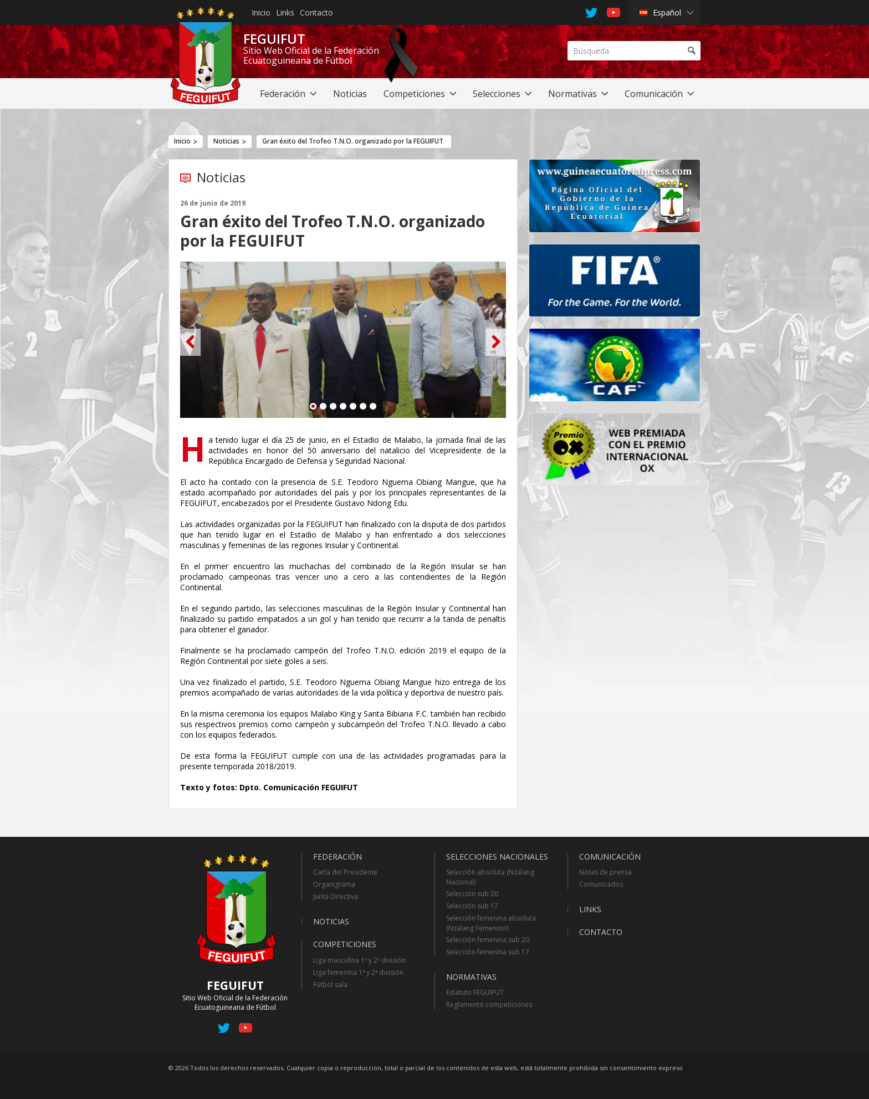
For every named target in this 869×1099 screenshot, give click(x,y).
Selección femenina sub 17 (487, 952)
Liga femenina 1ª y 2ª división (358, 972)
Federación (337, 856)
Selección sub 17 (472, 906)
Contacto (316, 12)
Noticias (226, 141)
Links (285, 12)
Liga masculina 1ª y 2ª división (359, 960)
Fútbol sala (330, 984)
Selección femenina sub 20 (487, 939)
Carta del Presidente (345, 872)
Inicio (261, 12)
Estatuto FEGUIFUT (475, 992)
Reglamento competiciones (489, 1004)
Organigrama (334, 884)
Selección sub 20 (472, 893)
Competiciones (344, 944)
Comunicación (610, 856)
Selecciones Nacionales (497, 856)
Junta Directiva (335, 896)
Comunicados (601, 884)
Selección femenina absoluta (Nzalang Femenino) (491, 923)
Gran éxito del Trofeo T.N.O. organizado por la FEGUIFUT (352, 141)
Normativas (471, 977)
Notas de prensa (605, 872)
